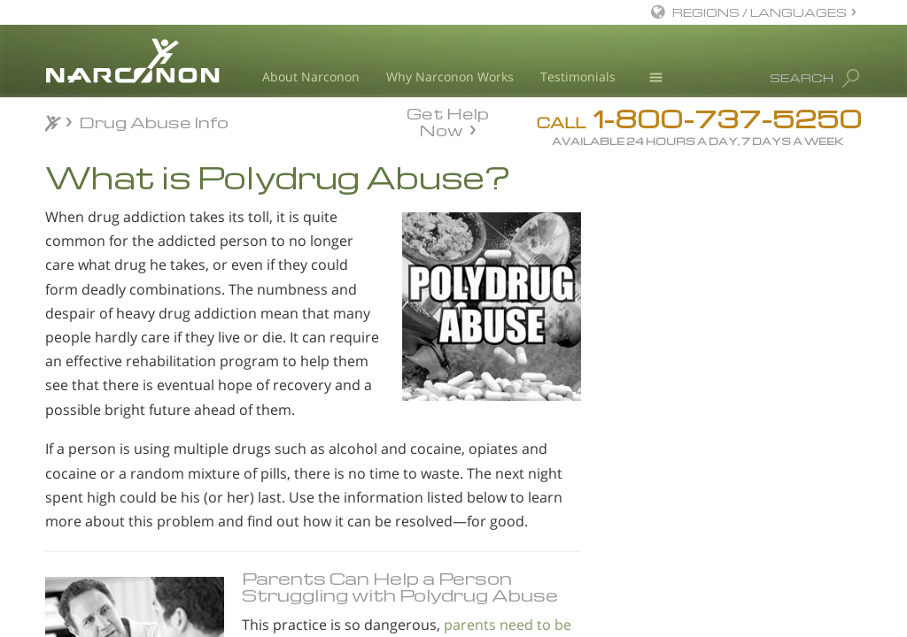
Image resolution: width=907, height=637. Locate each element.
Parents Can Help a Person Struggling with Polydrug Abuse (400, 586)
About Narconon (311, 76)
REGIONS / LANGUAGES (759, 11)
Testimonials (578, 76)
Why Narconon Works (450, 76)
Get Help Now (448, 120)
